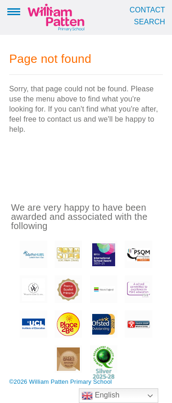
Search (149, 22)
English (101, 395)
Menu (13, 11)
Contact (147, 10)
